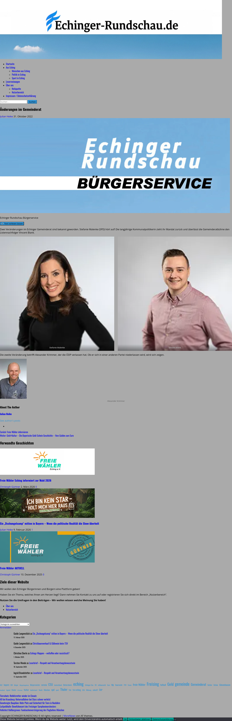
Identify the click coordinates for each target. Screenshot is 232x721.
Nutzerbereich (18, 92)
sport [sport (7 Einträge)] (57, 690)
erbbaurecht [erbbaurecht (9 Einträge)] (102, 685)
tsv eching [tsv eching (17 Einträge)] (77, 689)
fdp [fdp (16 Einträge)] (112, 684)
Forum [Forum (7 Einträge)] (130, 685)
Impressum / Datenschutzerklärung (21, 96)
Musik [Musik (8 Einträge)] (40, 690)
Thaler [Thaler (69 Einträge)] (63, 689)
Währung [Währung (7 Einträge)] (88, 690)
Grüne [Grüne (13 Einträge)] (216, 684)
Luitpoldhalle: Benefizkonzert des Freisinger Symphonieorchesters (28, 706)
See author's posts (10, 420)
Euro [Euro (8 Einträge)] (108, 685)
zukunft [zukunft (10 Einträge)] (95, 690)
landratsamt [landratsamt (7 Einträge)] (33, 690)
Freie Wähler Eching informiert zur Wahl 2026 (25, 480)
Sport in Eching (18, 78)
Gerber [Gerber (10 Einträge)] (210, 685)
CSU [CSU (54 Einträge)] (50, 684)
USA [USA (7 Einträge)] (83, 690)
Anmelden (5, 627)
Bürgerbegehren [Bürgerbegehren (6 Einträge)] (24, 685)
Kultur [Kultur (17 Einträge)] (26, 689)
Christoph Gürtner (10, 486)
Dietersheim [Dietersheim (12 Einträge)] (67, 684)
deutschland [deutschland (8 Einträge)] (58, 685)
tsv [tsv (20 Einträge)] (70, 690)
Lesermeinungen (13, 81)
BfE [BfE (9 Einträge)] (12, 685)
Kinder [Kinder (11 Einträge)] (14, 689)
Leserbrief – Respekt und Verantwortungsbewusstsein (52, 663)
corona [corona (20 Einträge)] (44, 685)
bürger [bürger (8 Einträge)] (16, 685)
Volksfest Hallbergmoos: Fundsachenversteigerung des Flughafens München (32, 710)
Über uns (9, 85)
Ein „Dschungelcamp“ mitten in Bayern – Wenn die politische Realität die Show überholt (49, 523)
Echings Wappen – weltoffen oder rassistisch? (49, 653)
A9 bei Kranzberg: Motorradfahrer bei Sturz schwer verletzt (25, 699)
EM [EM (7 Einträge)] (95, 685)
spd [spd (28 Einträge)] (52, 690)
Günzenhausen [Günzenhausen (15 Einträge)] (224, 684)
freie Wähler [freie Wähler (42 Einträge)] (139, 684)
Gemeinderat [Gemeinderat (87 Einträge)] (198, 684)
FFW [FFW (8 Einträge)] (125, 685)
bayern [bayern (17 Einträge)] (6, 684)
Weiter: (37, 435)
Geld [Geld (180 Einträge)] (170, 684)
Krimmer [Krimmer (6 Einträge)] (20, 690)
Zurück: (14, 432)
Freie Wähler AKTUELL (12, 568)
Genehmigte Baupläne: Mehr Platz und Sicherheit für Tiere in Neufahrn (30, 703)
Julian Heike (6, 116)
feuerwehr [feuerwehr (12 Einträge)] (119, 684)
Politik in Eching (19, 74)
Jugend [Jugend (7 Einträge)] (8, 690)
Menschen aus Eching (21, 71)
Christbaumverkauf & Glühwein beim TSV (50, 643)
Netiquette (16, 89)
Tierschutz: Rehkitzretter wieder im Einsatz (18, 696)
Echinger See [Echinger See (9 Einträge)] (89, 685)
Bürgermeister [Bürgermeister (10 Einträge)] (35, 685)
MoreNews (69, 715)
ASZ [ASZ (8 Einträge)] (1, 685)
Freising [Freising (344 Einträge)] (153, 684)
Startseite (10, 64)
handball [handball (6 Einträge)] (2, 690)
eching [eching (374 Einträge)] (78, 684)
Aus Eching (10, 67)
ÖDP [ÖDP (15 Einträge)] (100, 689)
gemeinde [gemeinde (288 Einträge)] (182, 684)
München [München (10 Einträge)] (47, 690)
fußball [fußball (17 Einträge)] (163, 684)
